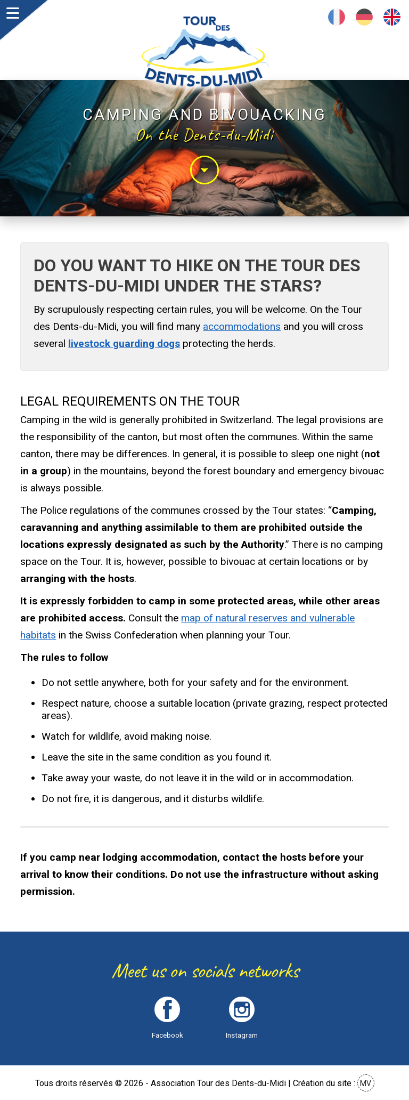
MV (365, 1083)
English (391, 17)
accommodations (242, 326)
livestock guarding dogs (124, 343)
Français (336, 17)
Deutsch (364, 17)
